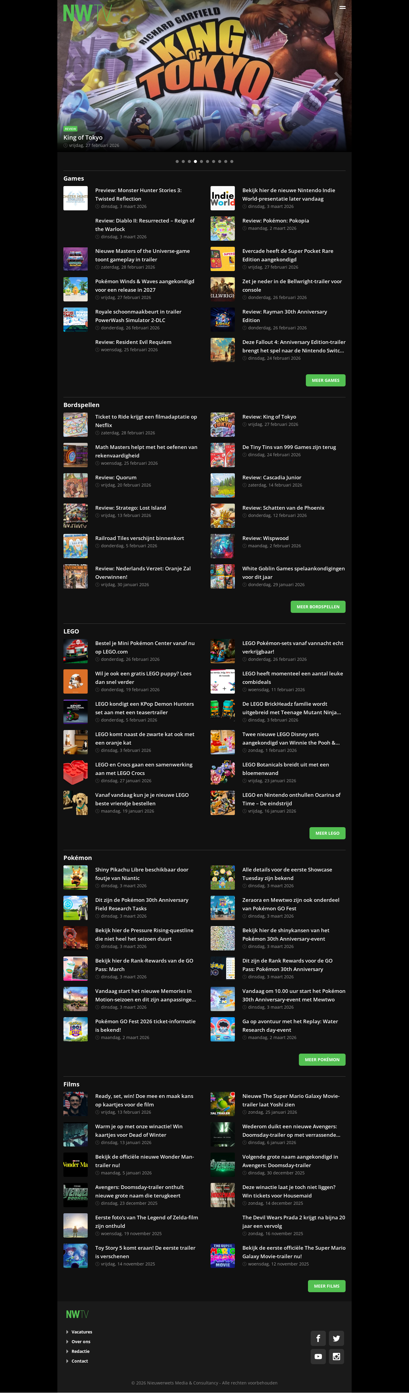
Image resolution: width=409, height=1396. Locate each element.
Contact (80, 1361)
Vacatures (82, 1332)
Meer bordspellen (318, 607)
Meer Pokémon (322, 1059)
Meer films (327, 1286)
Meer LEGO (328, 833)
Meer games (326, 380)
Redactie (81, 1351)
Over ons (81, 1341)
